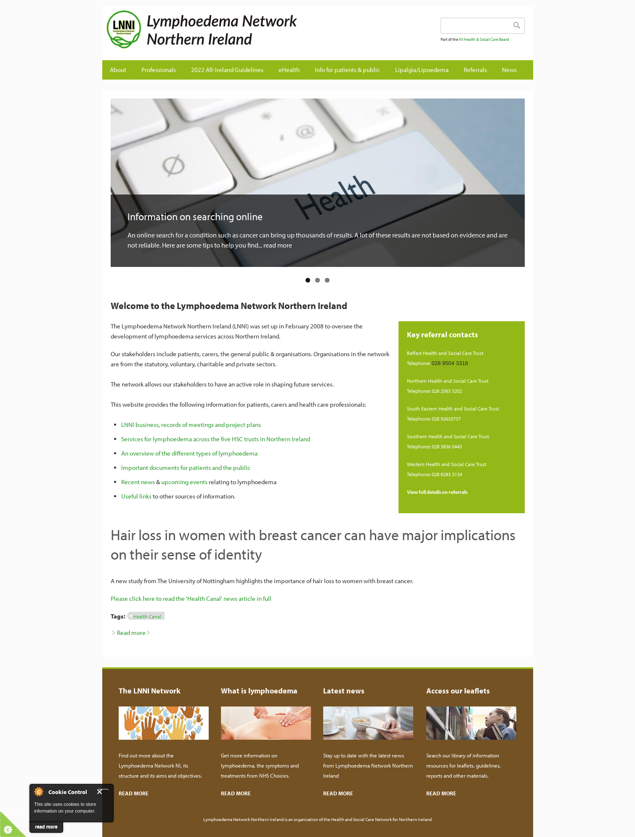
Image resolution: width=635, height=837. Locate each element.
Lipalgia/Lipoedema (422, 70)
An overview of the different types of (169, 453)
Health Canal (147, 616)
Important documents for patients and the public (185, 468)
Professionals (158, 70)
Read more (131, 633)
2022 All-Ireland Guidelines (227, 70)
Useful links (136, 496)
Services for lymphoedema (156, 439)
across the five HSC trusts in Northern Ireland (251, 439)
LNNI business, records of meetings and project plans (191, 425)
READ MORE (134, 793)
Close (103, 791)
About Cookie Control (38, 791)
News (509, 70)
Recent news (138, 482)
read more (46, 826)
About (118, 70)
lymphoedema (238, 453)
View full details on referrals (437, 492)
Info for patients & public (347, 70)
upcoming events (184, 482)
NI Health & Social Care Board (484, 39)
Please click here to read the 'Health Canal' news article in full (191, 598)
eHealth (289, 70)
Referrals (475, 70)
